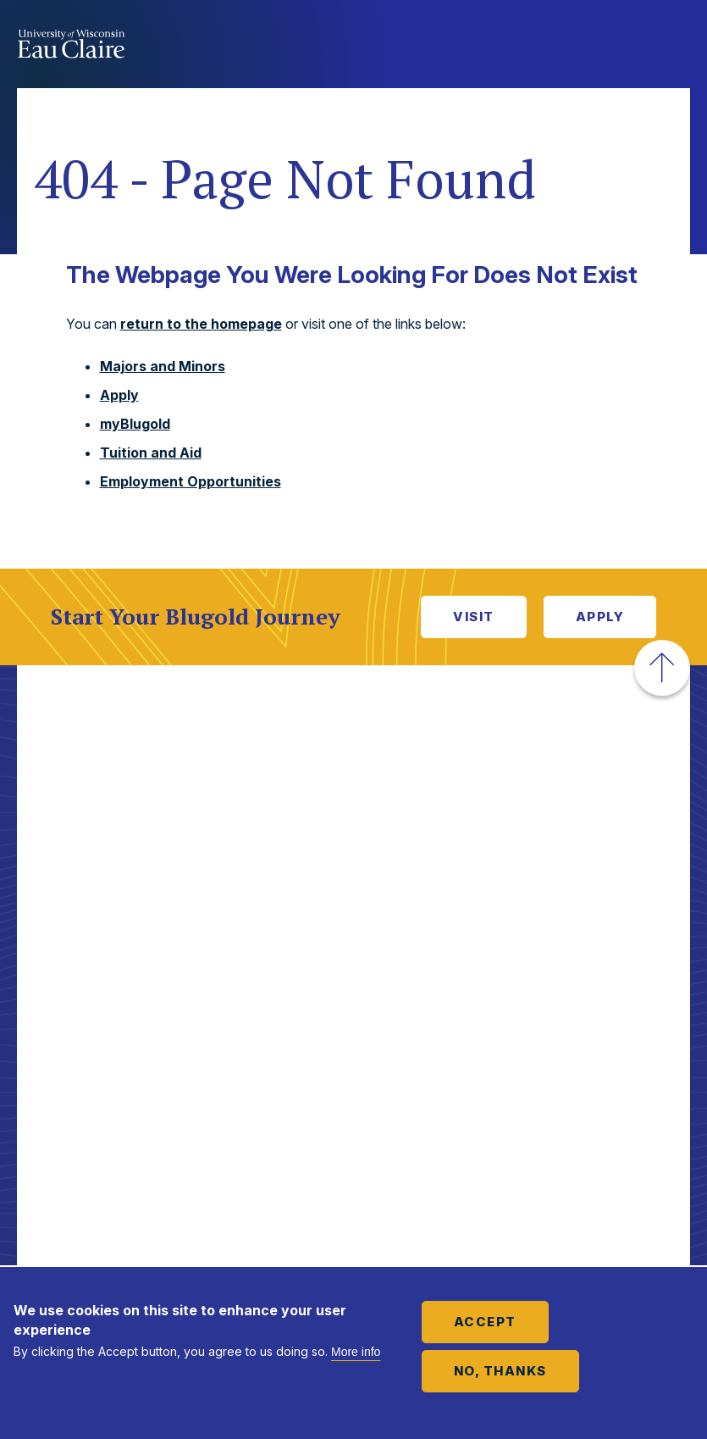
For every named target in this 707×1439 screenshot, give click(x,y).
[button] (662, 668)
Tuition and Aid (151, 452)
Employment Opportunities (190, 481)
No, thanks (500, 1371)
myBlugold (135, 423)
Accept (485, 1322)
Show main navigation (673, 46)
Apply (119, 394)
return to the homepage (201, 323)
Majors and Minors (162, 366)
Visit (473, 616)
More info (355, 1351)
